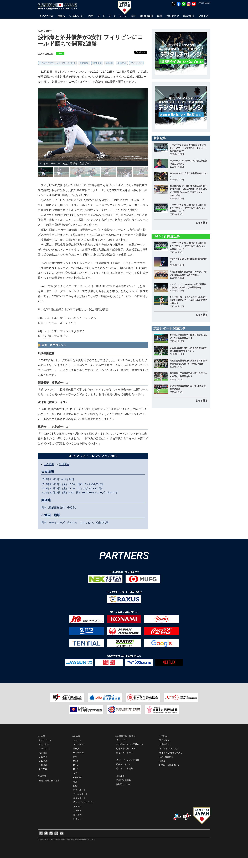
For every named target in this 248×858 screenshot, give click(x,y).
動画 (75, 786)
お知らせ (77, 806)
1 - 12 (94, 488)
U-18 (75, 761)
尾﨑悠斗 (121, 63)
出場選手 (64, 464)
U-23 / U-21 (44, 748)
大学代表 (43, 753)
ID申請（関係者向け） (169, 765)
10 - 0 (85, 492)
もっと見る (201, 222)
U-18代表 (43, 757)
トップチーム (45, 740)
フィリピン (136, 63)
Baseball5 (77, 777)
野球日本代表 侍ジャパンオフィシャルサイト (58, 6)
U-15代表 (43, 761)
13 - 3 (86, 484)
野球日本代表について (126, 748)
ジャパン (77, 740)
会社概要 (120, 776)
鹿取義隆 (83, 63)
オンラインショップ (168, 748)
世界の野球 (164, 744)
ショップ (77, 819)
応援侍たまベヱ (123, 764)
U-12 (75, 769)
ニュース (77, 810)
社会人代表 (44, 744)
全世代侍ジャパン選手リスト (129, 744)
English (207, 3)
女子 (75, 773)
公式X (162, 761)
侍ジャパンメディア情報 (127, 760)
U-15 (75, 765)
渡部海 (109, 63)
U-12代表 (43, 765)
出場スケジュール (124, 753)
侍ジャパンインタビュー (84, 802)
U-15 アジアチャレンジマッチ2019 (57, 63)
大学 (75, 757)
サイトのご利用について (170, 753)
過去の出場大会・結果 (49, 780)
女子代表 (43, 769)
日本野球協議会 (123, 780)
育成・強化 (164, 740)
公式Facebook (166, 757)
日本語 (200, 3)
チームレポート (80, 794)
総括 (75, 781)
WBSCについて (123, 784)
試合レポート (79, 790)
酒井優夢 (97, 63)
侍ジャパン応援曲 (124, 768)
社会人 (76, 748)
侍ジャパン (121, 740)
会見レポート (79, 798)
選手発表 (77, 814)
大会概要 (49, 464)
